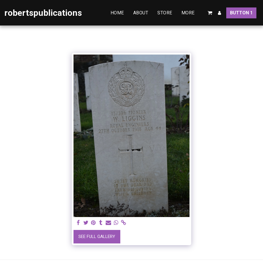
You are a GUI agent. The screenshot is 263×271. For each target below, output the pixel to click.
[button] (209, 13)
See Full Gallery (96, 236)
